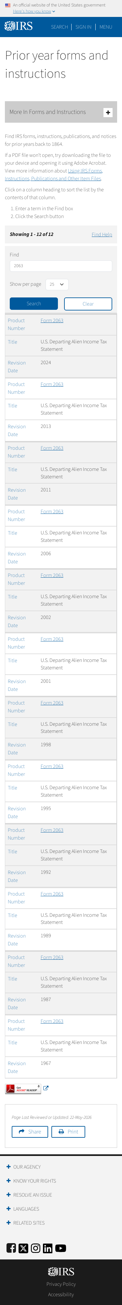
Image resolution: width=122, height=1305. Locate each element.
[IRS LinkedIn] (48, 1247)
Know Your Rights (34, 1181)
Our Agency (27, 1167)
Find (14, 254)
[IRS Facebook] (11, 1247)
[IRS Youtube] (60, 1247)
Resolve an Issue (32, 1195)
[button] (83, 27)
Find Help (102, 234)
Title (12, 342)
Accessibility (61, 1294)
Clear (88, 304)
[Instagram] (35, 1247)
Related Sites (29, 1223)
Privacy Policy (61, 1284)
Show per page (25, 284)
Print (73, 1132)
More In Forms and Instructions (61, 112)
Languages (26, 1209)
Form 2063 (52, 320)
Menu (106, 27)
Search (59, 27)
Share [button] (34, 1132)
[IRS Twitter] (23, 1247)
